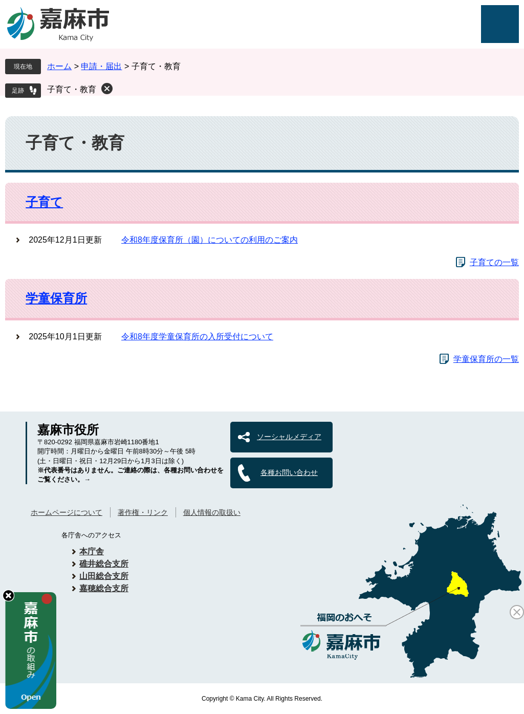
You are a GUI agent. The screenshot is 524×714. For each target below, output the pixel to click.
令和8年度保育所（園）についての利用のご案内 (209, 239)
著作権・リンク (143, 512)
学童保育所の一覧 (486, 359)
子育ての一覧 (494, 262)
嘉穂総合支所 (103, 588)
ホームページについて (66, 512)
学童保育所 (56, 298)
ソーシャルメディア (289, 436)
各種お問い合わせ (289, 472)
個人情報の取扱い (212, 512)
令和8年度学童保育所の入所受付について (197, 336)
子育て (44, 202)
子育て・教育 (71, 89)
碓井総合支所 (103, 563)
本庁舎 (91, 551)
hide (8, 595)
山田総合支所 (103, 576)
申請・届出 (101, 66)
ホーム (59, 66)
